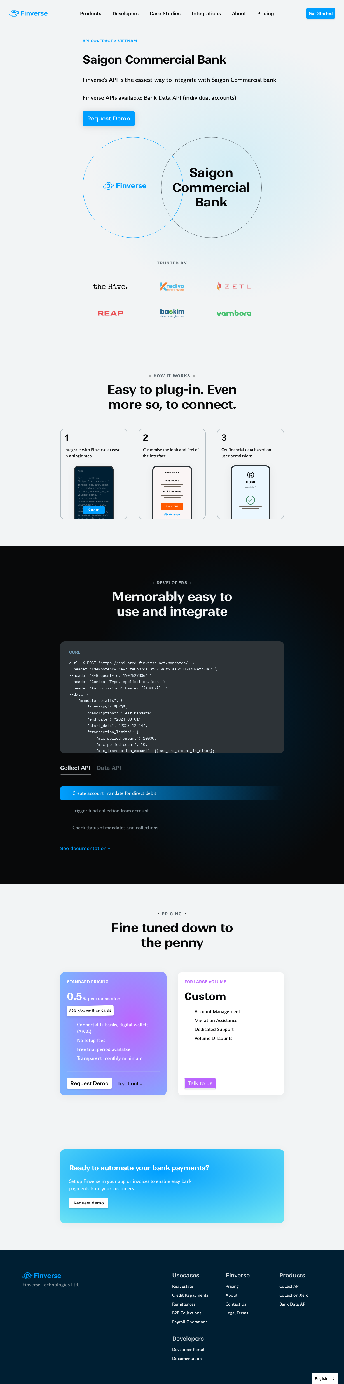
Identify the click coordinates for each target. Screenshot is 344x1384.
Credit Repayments (190, 1295)
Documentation (187, 1358)
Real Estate (182, 1286)
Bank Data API (292, 1304)
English (321, 1378)
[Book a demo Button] (88, 1203)
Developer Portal (188, 1349)
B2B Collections (187, 1313)
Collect (285, 1286)
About (231, 1295)
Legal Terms (237, 1313)
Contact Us (236, 1304)
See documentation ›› (85, 848)
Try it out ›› (130, 1083)
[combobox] (325, 1378)
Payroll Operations (190, 1322)
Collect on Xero (294, 1295)
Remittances (184, 1304)
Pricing (232, 1286)
